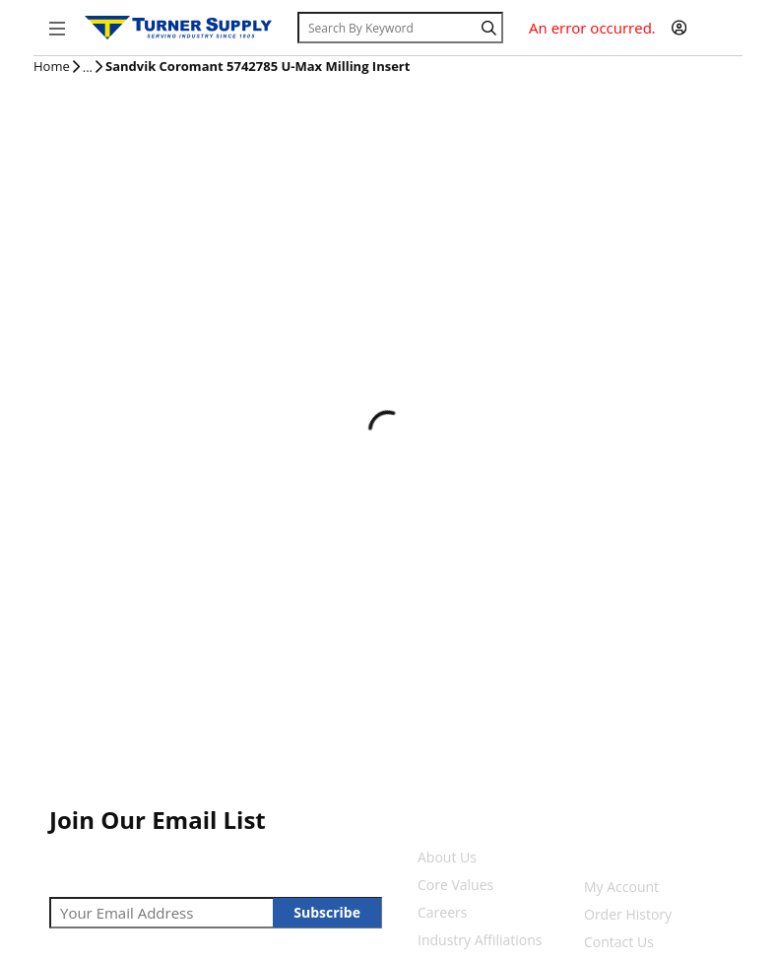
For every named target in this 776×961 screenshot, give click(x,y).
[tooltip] (88, 68)
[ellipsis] (88, 68)
